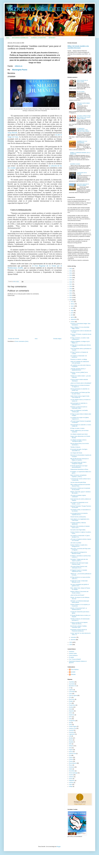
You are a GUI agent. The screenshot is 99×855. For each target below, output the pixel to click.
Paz (70, 755)
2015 (70, 279)
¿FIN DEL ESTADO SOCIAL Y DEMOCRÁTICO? (78, 369)
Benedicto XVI (72, 685)
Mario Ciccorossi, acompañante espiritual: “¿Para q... (78, 476)
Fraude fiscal (72, 705)
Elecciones (72, 699)
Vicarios (71, 774)
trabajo (71, 786)
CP (70, 687)
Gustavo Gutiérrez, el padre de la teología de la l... (78, 545)
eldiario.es (18, 66)
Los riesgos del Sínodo (76, 453)
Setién (70, 769)
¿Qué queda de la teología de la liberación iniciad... (78, 553)
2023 (70, 297)
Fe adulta (71, 657)
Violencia (71, 776)
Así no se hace (80, 91)
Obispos (71, 745)
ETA (70, 697)
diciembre (73, 639)
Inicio (7, 38)
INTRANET (52, 38)
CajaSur (71, 689)
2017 (70, 284)
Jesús (70, 724)
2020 (70, 291)
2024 (70, 299)
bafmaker (73, 674)
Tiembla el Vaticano (75, 447)
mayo (72, 310)
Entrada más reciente (13, 338)
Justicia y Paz (72, 728)
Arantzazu (71, 651)
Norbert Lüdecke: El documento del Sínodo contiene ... (79, 592)
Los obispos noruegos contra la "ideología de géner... (78, 440)
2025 (70, 642)
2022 (70, 295)
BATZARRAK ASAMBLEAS (20, 38)
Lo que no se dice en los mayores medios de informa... (78, 623)
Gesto (70, 709)
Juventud (71, 730)
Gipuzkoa (71, 711)
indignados (72, 780)
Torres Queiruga (73, 773)
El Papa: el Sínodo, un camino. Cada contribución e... (79, 338)
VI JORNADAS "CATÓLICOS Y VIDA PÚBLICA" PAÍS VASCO (83, 130)
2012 (70, 273)
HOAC (70, 713)
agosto (72, 317)
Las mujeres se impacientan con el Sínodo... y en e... (79, 503)
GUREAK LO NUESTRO (38, 38)
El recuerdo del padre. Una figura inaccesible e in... (78, 450)
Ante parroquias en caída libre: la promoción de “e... (78, 404)
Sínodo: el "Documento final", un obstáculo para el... (78, 608)
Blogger (59, 846)
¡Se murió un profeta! (75, 542)
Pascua (71, 751)
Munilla (71, 738)
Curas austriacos (73, 655)
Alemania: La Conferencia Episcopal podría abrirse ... (79, 601)
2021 (70, 293)
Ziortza (71, 778)
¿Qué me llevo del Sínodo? (77, 595)
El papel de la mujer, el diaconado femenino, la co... (79, 581)
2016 (70, 282)
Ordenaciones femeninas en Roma (79, 469)
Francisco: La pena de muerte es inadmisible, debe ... (78, 407)
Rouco (70, 765)
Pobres (71, 757)
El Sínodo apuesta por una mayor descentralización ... (78, 466)
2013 (70, 275)
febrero (73, 304)
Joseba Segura (73, 726)
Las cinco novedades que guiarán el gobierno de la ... (79, 585)
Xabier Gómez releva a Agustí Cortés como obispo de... (79, 396)
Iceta (70, 718)
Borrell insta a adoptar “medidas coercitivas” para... (78, 626)
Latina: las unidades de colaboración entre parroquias (79, 362)
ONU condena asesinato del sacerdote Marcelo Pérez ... (80, 485)
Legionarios (72, 734)
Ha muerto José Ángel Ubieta (77, 529)
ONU (70, 744)
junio (72, 312)
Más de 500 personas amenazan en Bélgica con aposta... (79, 459)
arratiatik (73, 672)
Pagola (71, 749)
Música (71, 740)
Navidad (71, 742)
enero (72, 301)
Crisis (70, 693)
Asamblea (71, 682)
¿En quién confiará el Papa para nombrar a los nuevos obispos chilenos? (84, 117)
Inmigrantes (72, 720)
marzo (72, 306)
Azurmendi (71, 684)
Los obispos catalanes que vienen (79, 434)
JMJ (70, 722)
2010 (70, 268)
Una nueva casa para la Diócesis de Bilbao (83, 184)
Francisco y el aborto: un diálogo (78, 359)
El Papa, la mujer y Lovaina (77, 428)
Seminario (71, 767)
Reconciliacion (72, 763)
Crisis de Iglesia (73, 695)
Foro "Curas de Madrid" (75, 659)
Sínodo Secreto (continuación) (78, 516)
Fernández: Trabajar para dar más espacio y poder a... (79, 560)
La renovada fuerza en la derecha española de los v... (78, 514)
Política (71, 759)
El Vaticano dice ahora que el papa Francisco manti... (79, 563)
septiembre (74, 319)
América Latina (73, 653)
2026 (70, 644)
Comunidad (72, 691)
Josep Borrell (12, 133)
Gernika (71, 707)
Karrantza (71, 732)
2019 (70, 288)
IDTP (70, 716)
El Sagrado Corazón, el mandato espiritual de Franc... (78, 570)
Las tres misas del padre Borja (78, 482)
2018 (70, 286)
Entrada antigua (57, 338)
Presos (71, 761)
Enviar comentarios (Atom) (21, 341)
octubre (73, 321)
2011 (70, 271)
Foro (70, 703)
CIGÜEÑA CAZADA (75, 164)
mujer (70, 784)
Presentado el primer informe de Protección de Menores (78, 630)
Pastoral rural (72, 753)
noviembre (73, 637)
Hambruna (71, 715)
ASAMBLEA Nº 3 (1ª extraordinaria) (82, 142)
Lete (70, 736)
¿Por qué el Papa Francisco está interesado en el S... (78, 567)
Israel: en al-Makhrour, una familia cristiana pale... (79, 411)
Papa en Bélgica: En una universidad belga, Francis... (79, 328)
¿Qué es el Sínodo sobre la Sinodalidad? (80, 383)
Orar (70, 747)
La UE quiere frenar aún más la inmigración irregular (78, 463)
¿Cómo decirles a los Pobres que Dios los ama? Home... (80, 393)
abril (72, 308)
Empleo (71, 701)
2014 (70, 277)
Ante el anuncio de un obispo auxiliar (82, 81)
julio (72, 315)
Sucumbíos (72, 771)
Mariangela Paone (19, 70)
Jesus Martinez (75, 669)
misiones (71, 782)
